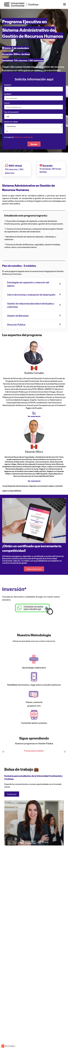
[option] (34, 751)
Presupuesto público (34, 750)
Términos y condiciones (23, 137)
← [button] (3, 752)
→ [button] (65, 752)
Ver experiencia (34, 416)
